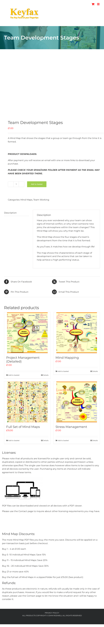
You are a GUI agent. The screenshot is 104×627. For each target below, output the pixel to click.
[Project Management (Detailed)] (27, 332)
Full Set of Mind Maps (23, 427)
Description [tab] (10, 212)
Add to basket (37, 184)
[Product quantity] (16, 184)
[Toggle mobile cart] (93, 4)
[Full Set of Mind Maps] (27, 402)
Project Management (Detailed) (23, 359)
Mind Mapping (67, 358)
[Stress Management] (76, 402)
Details (45, 375)
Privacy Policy (52, 613)
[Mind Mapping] (76, 332)
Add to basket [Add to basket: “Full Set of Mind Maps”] (14, 440)
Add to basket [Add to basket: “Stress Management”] (63, 440)
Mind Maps (26, 199)
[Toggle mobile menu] (98, 4)
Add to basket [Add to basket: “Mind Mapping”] (63, 371)
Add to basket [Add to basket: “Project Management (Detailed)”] (14, 375)
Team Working (41, 199)
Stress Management (71, 427)
